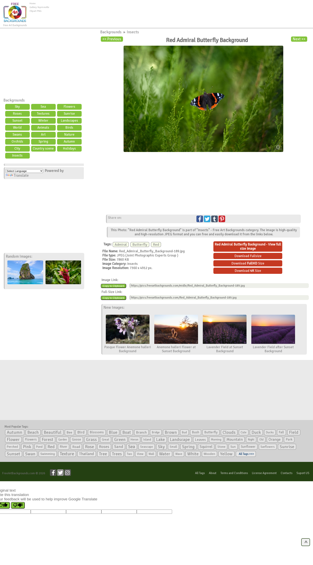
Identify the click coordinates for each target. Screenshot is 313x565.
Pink (27, 446)
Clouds (229, 432)
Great (105, 439)
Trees (117, 454)
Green (120, 439)
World (17, 127)
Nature (69, 134)
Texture (67, 454)
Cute (244, 432)
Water (164, 454)
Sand (118, 446)
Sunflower (248, 447)
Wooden (209, 454)
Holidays (69, 148)
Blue (113, 432)
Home (33, 3)
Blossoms (97, 432)
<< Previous (111, 39)
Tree (103, 454)
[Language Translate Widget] (24, 171)
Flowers (69, 107)
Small (173, 447)
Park (289, 439)
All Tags (200, 473)
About (212, 473)
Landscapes (69, 120)
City (17, 148)
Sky (17, 107)
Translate (17, 175)
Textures (43, 113)
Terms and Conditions (234, 473)
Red (156, 244)
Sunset (17, 120)
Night (251, 439)
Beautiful (52, 432)
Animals (43, 127)
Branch (141, 432)
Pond (39, 447)
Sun (233, 447)
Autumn (69, 141)
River (63, 447)
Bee (69, 432)
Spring (43, 141)
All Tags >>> (246, 454)
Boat (126, 432)
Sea (43, 107)
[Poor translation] (18, 505)
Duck (256, 432)
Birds (69, 127)
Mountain (234, 439)
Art (43, 134)
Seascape (146, 447)
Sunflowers (268, 447)
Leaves (200, 439)
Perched (12, 447)
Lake (160, 439)
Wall (151, 454)
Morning (216, 439)
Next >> (299, 39)
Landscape (180, 439)
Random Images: (19, 256)
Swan (30, 454)
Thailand (86, 454)
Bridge (156, 432)
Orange (274, 439)
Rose (89, 446)
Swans (17, 134)
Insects (17, 155)
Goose (76, 439)
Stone (221, 447)
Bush (195, 432)
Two (129, 454)
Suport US (302, 473)
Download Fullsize (247, 256)
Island (147, 439)
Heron (134, 439)
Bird (81, 432)
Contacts (286, 473)
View (140, 454)
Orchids (17, 141)
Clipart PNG (36, 11)
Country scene (43, 148)
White (193, 454)
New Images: (114, 307)
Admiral (121, 244)
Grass (91, 439)
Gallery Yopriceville (39, 7)
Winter (43, 120)
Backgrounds (14, 100)
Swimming (47, 454)
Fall (281, 432)
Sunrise (69, 113)
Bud (184, 432)
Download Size (247, 263)
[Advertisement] (181, 11)
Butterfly (139, 244)
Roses (17, 113)
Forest (47, 439)
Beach (33, 432)
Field (293, 432)
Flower (13, 439)
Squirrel (206, 446)
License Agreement (264, 473)
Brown (171, 432)
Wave (178, 454)
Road (76, 447)
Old (261, 439)
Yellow (226, 454)
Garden (62, 439)
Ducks (270, 432)
